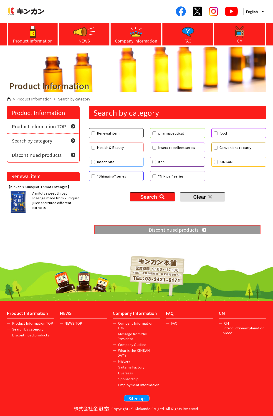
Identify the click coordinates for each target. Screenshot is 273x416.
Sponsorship (128, 378)
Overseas (125, 373)
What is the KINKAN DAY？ (133, 353)
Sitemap (137, 398)
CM (240, 41)
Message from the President (132, 336)
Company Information (136, 41)
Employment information (138, 384)
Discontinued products (177, 229)
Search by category (43, 140)
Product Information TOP (43, 126)
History (123, 361)
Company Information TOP (135, 325)
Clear (202, 197)
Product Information (33, 41)
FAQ (188, 41)
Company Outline (131, 344)
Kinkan (26, 11)
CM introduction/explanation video (243, 328)
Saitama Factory (130, 367)
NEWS (84, 41)
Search (152, 197)
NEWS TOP (73, 323)
